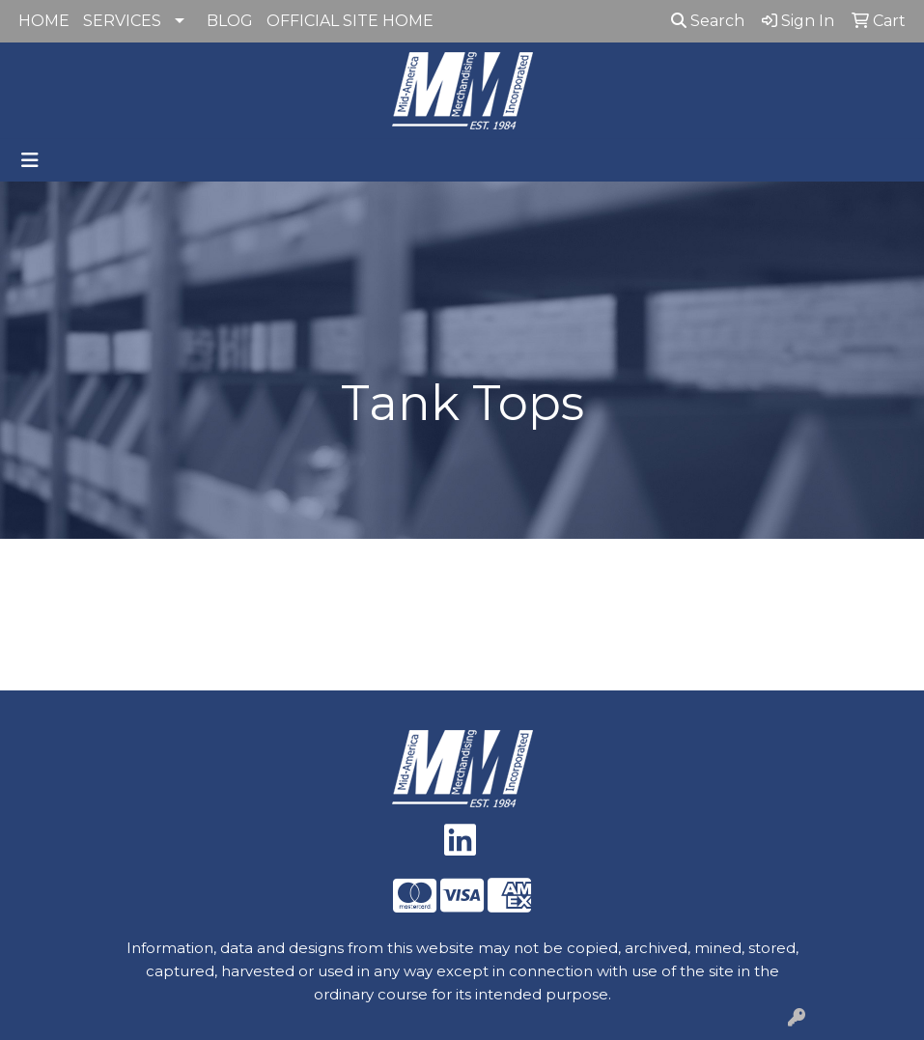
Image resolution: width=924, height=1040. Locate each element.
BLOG (230, 21)
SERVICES (122, 21)
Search (707, 21)
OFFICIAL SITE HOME (350, 21)
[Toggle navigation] (30, 160)
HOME (44, 21)
